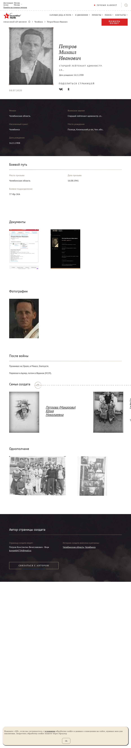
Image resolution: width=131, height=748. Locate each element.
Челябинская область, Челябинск (79, 547)
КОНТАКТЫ (120, 15)
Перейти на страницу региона (15, 7)
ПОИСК (108, 15)
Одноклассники (68, 89)
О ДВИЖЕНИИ (81, 15)
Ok (66, 741)
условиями (50, 731)
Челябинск (39, 22)
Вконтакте (61, 89)
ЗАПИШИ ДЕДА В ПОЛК (60, 15)
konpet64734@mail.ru (20, 550)
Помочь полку (114, 22)
